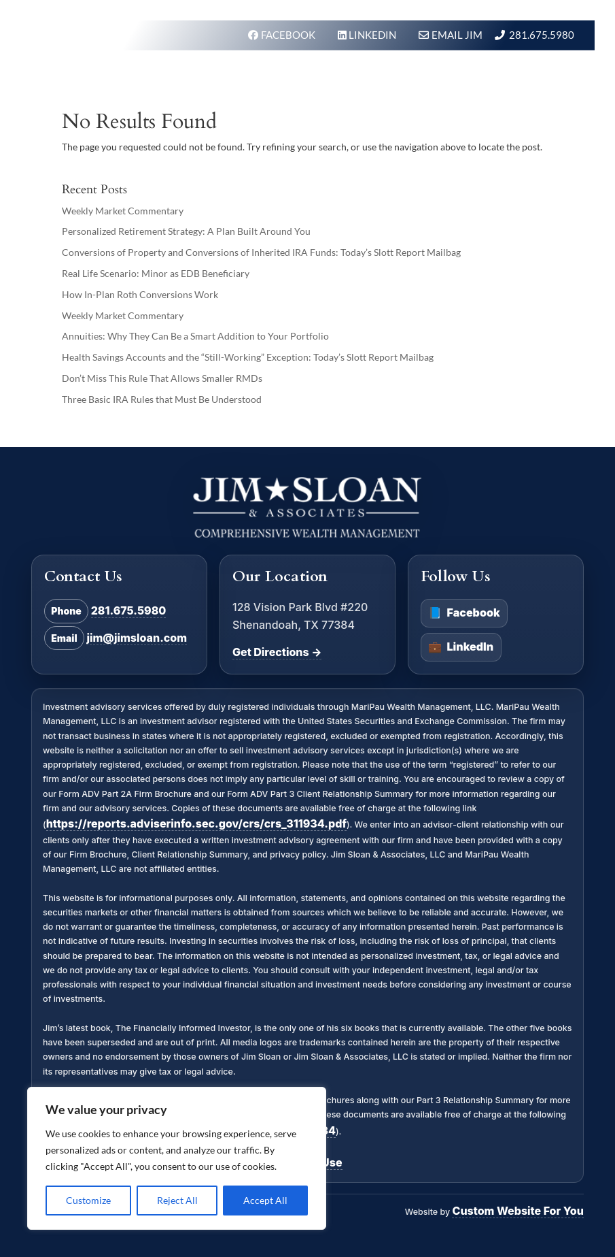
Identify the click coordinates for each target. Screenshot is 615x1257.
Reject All (177, 1200)
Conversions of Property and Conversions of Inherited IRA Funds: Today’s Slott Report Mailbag (261, 252)
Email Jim (457, 35)
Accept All (265, 1200)
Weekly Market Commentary (122, 210)
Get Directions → (276, 652)
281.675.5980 (541, 35)
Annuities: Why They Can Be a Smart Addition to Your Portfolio (195, 336)
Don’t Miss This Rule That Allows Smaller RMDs (162, 378)
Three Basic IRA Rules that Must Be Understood (162, 399)
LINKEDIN (373, 35)
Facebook (463, 613)
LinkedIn (460, 647)
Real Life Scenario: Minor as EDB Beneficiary (155, 273)
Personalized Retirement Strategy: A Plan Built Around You (186, 231)
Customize (88, 1200)
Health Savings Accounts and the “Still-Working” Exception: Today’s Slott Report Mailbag (248, 357)
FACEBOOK (289, 35)
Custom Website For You (517, 1211)
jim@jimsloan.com (136, 637)
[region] (176, 1158)
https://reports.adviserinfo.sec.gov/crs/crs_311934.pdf (196, 823)
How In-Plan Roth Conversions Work (140, 294)
